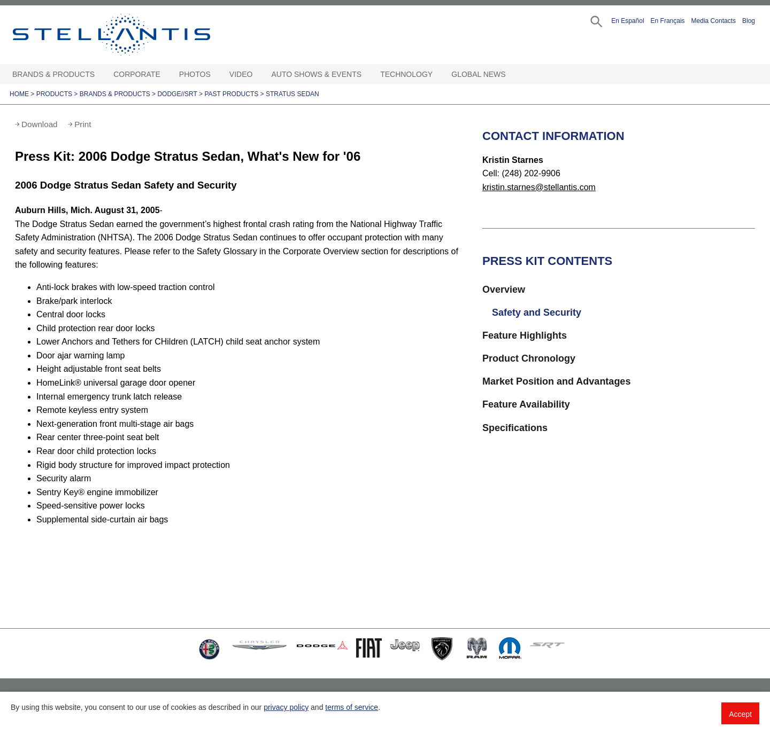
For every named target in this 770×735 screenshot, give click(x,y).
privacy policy (286, 707)
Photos (195, 74)
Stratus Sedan (292, 94)
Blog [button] (748, 21)
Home (19, 94)
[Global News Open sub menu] (511, 75)
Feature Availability (526, 404)
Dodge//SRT (177, 94)
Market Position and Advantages (556, 381)
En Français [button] (668, 21)
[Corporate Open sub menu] (166, 75)
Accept (740, 714)
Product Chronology (528, 358)
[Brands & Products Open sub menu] (100, 75)
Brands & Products (53, 74)
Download (39, 124)
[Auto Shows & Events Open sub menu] (367, 75)
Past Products (231, 94)
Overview (503, 289)
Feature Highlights (524, 335)
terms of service (351, 707)
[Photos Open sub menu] (216, 75)
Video (241, 74)
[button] (595, 20)
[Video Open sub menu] (258, 75)
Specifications (515, 428)
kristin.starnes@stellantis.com (539, 187)
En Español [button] (627, 21)
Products (54, 94)
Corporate (136, 74)
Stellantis (136, 35)
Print (82, 124)
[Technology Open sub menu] (438, 75)
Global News (478, 74)
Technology (406, 74)
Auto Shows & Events (317, 74)
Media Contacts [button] (713, 21)
